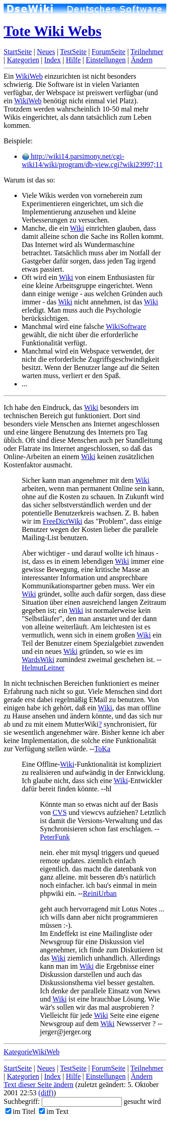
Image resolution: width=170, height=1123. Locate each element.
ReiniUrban (100, 893)
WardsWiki (38, 659)
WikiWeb (29, 76)
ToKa (102, 749)
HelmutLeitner (43, 668)
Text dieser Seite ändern (38, 1084)
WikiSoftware (126, 326)
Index (52, 60)
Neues (46, 52)
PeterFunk (55, 837)
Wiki (77, 228)
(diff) (45, 1093)
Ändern (141, 60)
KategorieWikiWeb (31, 1052)
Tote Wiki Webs (53, 31)
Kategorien (23, 60)
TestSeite (73, 52)
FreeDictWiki (62, 521)
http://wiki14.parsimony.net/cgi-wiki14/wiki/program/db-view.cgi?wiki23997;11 (92, 160)
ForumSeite (109, 52)
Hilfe (73, 60)
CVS (60, 812)
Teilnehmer (147, 52)
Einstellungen (106, 60)
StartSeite (18, 52)
